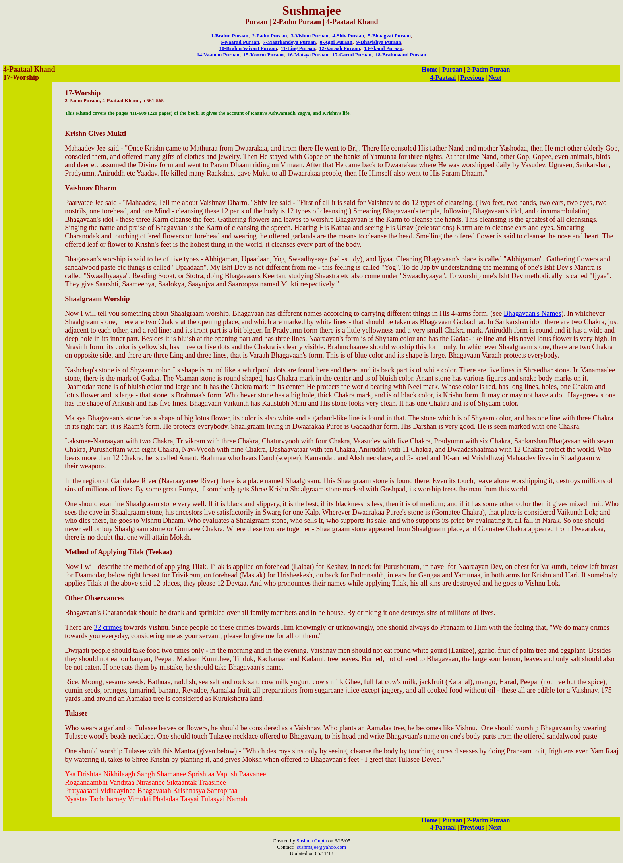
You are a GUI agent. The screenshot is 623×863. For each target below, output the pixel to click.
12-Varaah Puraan (339, 48)
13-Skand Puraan (383, 48)
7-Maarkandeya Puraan (289, 42)
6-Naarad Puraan (240, 42)
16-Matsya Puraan (308, 55)
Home (430, 69)
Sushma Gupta (311, 841)
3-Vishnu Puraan (310, 36)
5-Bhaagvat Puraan (389, 36)
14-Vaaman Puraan (218, 55)
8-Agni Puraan (336, 42)
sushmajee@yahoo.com (321, 847)
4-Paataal (443, 77)
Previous (472, 77)
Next (495, 77)
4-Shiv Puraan (348, 36)
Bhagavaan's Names (532, 313)
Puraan (452, 69)
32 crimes (108, 627)
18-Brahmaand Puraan (400, 55)
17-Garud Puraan (351, 55)
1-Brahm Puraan (229, 36)
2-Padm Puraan (269, 36)
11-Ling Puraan (298, 48)
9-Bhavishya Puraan (378, 42)
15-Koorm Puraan (263, 55)
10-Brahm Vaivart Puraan (248, 48)
